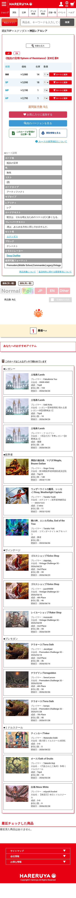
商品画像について (27, 272)
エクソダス (12, 236)
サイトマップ (17, 865)
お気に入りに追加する (37, 114)
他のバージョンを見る (38, 123)
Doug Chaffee (13, 255)
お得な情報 (16, 876)
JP (8, 53)
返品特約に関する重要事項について (55, 272)
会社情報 (14, 871)
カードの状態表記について (51, 141)
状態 (7, 66)
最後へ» (42, 330)
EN (17, 53)
